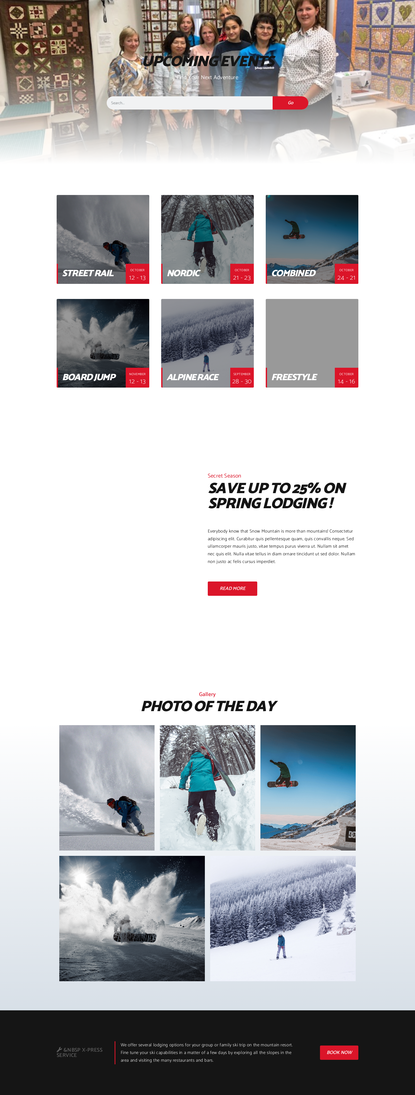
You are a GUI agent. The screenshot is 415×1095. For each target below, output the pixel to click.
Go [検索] (290, 103)
